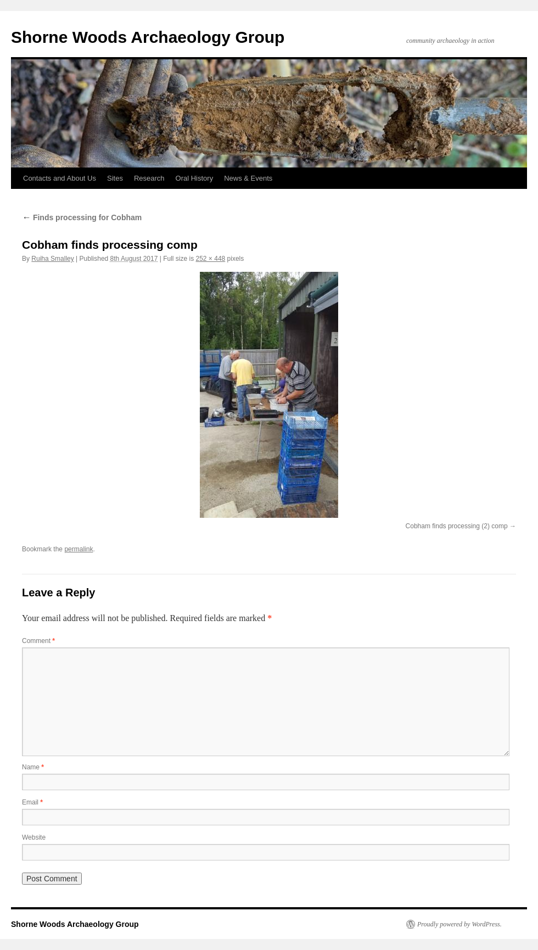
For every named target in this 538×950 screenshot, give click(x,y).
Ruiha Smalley (52, 258)
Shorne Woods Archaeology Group (147, 37)
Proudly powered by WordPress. (459, 924)
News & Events (248, 178)
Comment (38, 641)
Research (149, 178)
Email (32, 802)
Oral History (195, 178)
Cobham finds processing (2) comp (457, 526)
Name (33, 767)
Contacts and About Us (59, 178)
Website (34, 837)
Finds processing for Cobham (82, 217)
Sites (115, 178)
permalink (78, 549)
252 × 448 (211, 258)
